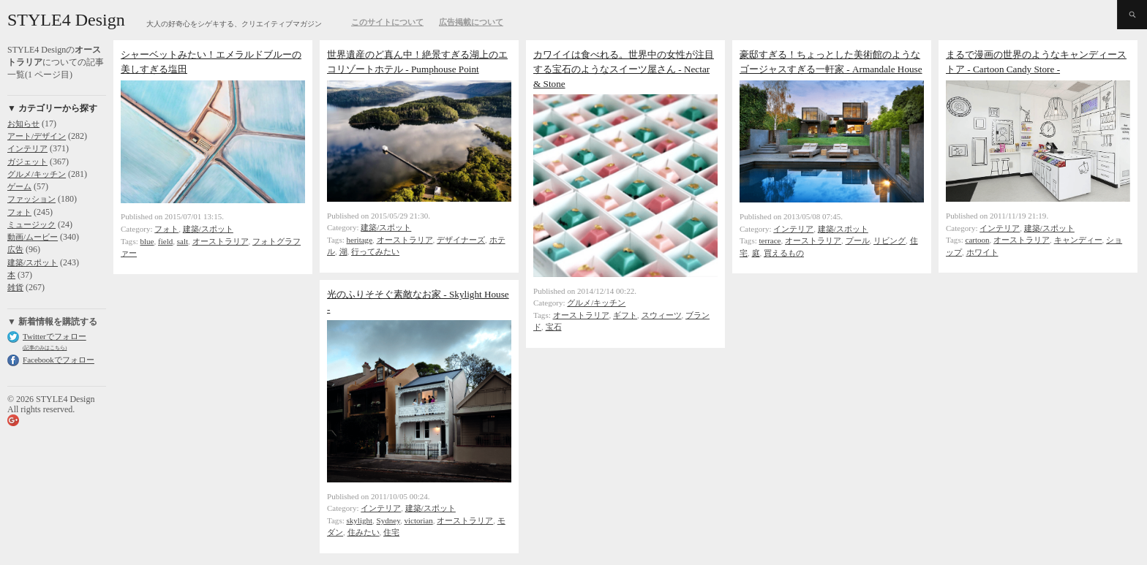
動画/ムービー (32, 236)
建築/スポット (32, 262)
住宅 (391, 532)
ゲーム (19, 186)
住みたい (363, 532)
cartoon (978, 239)
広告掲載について (471, 22)
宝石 (554, 326)
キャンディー (1078, 239)
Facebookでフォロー (58, 359)
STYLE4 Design (66, 19)
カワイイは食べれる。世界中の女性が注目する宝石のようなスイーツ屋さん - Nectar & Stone (623, 69)
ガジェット (27, 161)
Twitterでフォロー (54, 336)
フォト (19, 212)
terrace (770, 240)
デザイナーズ (461, 239)
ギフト (625, 315)
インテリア (27, 148)
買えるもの (784, 253)
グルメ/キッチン (36, 174)
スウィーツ (662, 315)
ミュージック (31, 224)
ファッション (31, 198)
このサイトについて (387, 22)
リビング (889, 240)
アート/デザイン (36, 136)
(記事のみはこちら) (45, 347)
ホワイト (982, 252)
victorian (418, 520)
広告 (15, 249)
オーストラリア (220, 241)
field (165, 241)
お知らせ (23, 123)
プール (858, 240)
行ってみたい (375, 251)
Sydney (388, 520)
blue (147, 241)
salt (182, 241)
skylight (360, 520)
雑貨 (15, 287)
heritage (360, 239)
